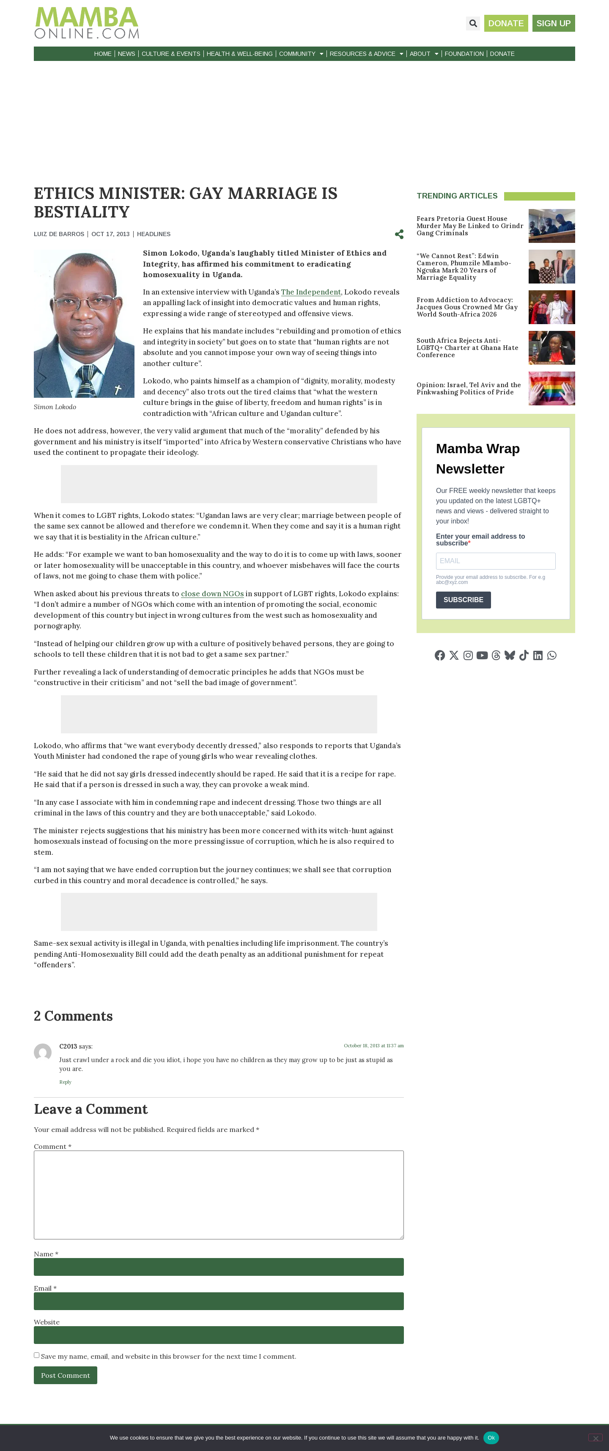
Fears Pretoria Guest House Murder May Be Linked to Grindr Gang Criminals (470, 226)
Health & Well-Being (240, 53)
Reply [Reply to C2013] (65, 1082)
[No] (595, 1437)
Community (301, 54)
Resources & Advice (366, 54)
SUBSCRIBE (463, 599)
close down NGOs (212, 593)
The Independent (311, 292)
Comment (52, 1146)
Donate (502, 53)
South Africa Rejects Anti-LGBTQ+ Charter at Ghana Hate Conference (467, 347)
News (126, 53)
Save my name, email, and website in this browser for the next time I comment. (168, 1356)
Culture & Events (171, 53)
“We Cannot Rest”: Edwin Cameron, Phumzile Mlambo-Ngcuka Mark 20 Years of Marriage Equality (464, 266)
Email (45, 1288)
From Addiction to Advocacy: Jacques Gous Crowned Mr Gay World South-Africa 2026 (467, 307)
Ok (491, 1437)
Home (103, 53)
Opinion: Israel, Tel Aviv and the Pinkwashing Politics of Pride (469, 388)
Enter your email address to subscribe (480, 540)
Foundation (464, 53)
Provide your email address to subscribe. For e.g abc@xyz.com (490, 580)
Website (47, 1322)
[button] (473, 23)
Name (46, 1253)
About (424, 54)
